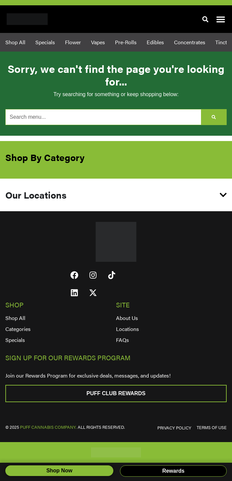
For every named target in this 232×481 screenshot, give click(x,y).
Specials (15, 340)
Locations (127, 329)
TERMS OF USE (212, 427)
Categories (18, 329)
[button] (205, 19)
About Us (127, 318)
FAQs (122, 340)
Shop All (15, 318)
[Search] (213, 117)
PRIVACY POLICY (174, 428)
